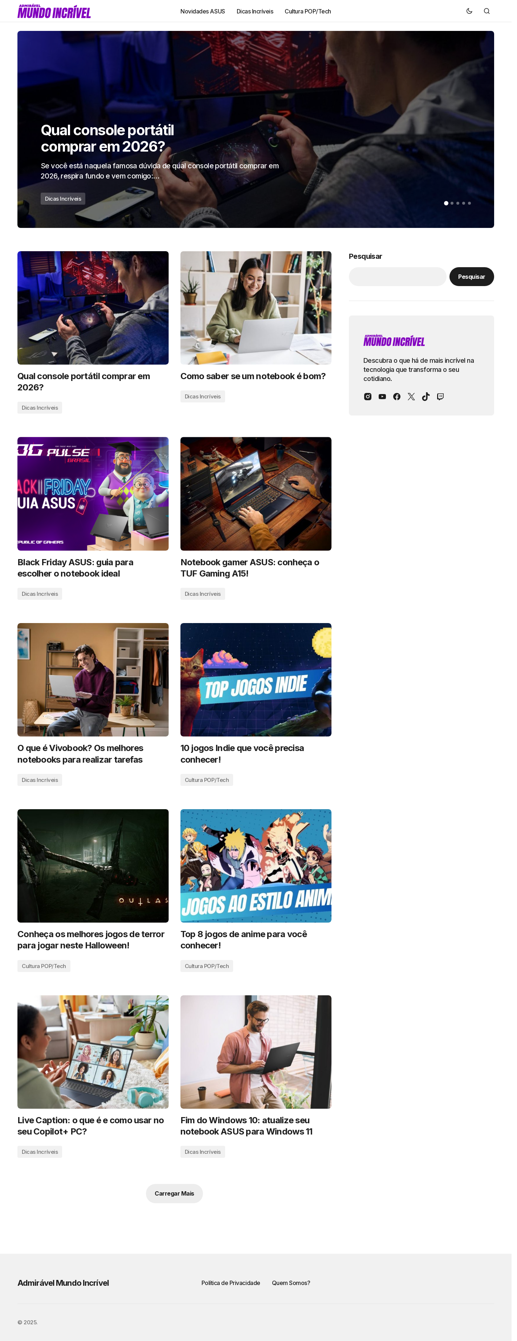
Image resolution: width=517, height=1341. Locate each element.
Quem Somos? (291, 1282)
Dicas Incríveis (63, 198)
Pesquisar (365, 256)
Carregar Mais (174, 1193)
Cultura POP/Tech (207, 779)
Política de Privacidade (230, 1282)
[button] (469, 11)
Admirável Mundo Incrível (63, 1283)
